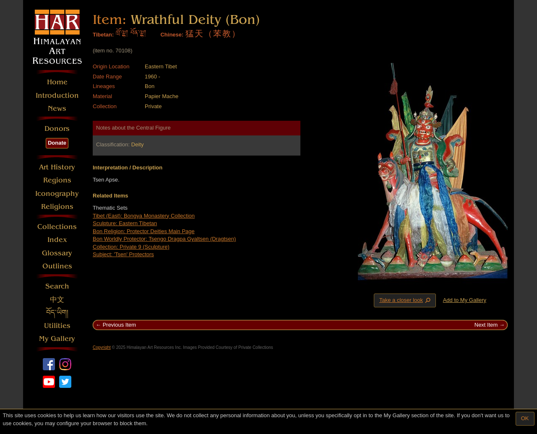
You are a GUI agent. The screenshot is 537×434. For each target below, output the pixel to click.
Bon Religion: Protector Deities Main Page (144, 231)
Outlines (57, 266)
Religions (57, 207)
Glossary (57, 253)
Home (57, 82)
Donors (57, 129)
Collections (57, 227)
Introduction (57, 95)
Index (57, 240)
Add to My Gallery (464, 300)
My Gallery (57, 339)
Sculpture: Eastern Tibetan (125, 223)
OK (525, 418)
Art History (57, 167)
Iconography (57, 194)
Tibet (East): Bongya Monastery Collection (144, 216)
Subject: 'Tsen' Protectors (123, 254)
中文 (57, 300)
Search (57, 286)
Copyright (102, 347)
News (57, 108)
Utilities (57, 326)
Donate (57, 143)
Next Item (486, 325)
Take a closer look (405, 300)
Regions (57, 180)
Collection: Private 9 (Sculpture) (131, 247)
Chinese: (171, 34)
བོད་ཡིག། (57, 313)
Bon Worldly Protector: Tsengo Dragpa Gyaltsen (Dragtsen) (164, 239)
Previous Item (119, 325)
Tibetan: (103, 34)
